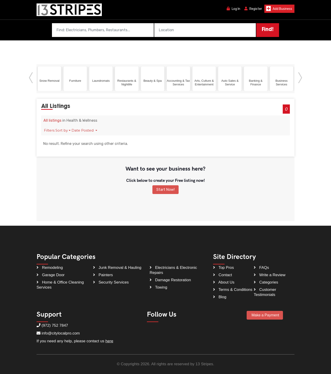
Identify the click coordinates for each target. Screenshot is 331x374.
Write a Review (269, 275)
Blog (219, 297)
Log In (233, 9)
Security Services (111, 282)
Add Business (279, 8)
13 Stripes (204, 364)
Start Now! (165, 190)
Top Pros (223, 268)
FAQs (261, 268)
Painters (103, 275)
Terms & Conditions (232, 290)
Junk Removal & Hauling (117, 268)
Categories (266, 282)
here (109, 341)
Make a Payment (265, 315)
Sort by (61, 130)
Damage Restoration (170, 280)
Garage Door (51, 275)
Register (253, 9)
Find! (268, 29)
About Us (223, 282)
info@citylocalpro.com (61, 333)
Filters (49, 130)
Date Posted (82, 130)
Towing (158, 287)
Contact (222, 275)
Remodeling (50, 268)
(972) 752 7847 (54, 325)
